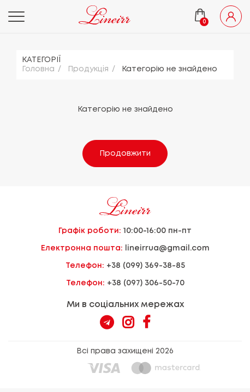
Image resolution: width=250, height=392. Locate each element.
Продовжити (125, 153)
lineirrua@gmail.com (167, 248)
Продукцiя (88, 69)
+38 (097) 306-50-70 (145, 283)
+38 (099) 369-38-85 (145, 265)
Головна (38, 69)
